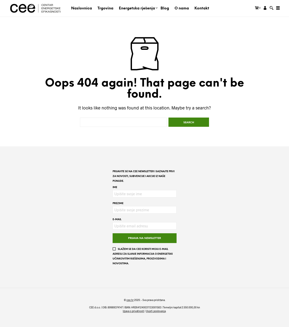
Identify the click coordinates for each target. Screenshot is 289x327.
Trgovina (105, 8)
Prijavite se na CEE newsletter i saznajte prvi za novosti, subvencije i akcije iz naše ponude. (144, 176)
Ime (115, 187)
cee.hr (130, 300)
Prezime (118, 203)
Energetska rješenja (137, 8)
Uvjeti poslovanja (156, 311)
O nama (182, 8)
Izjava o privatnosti (133, 311)
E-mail (117, 219)
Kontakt (201, 8)
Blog (165, 8)
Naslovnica (81, 8)
